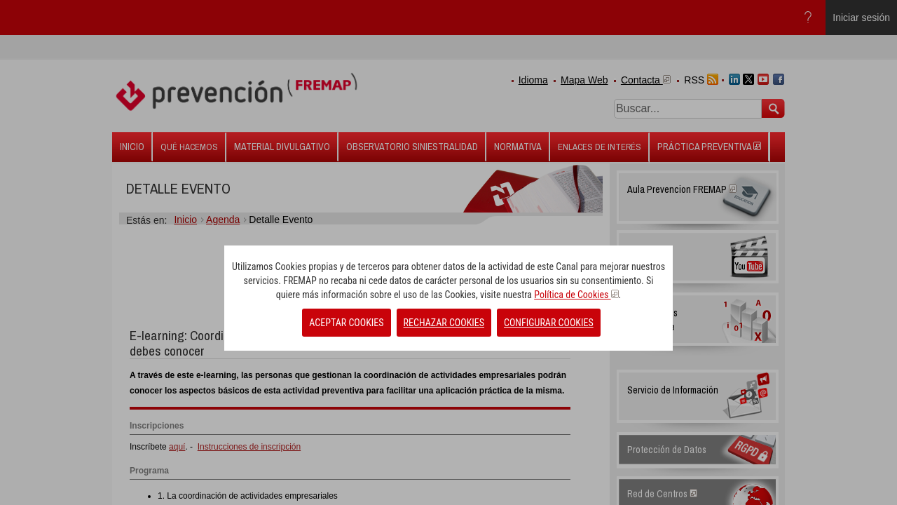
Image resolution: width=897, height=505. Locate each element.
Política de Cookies (576, 294)
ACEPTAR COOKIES (346, 322)
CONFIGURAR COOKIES (549, 322)
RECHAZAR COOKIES (444, 322)
